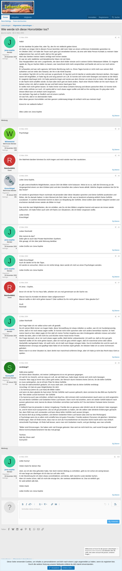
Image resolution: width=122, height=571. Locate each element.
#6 (118, 256)
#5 (118, 227)
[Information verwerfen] (117, 549)
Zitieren (116, 116)
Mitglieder (28, 17)
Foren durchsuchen (19, 21)
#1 (118, 37)
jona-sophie (7, 33)
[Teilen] (115, 37)
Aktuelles (15, 17)
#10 (118, 457)
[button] (20, 17)
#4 (118, 176)
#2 (118, 129)
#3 (118, 155)
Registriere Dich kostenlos (93, 550)
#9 (118, 363)
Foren (5, 17)
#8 (118, 316)
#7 (118, 282)
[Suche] (116, 17)
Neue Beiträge (6, 21)
